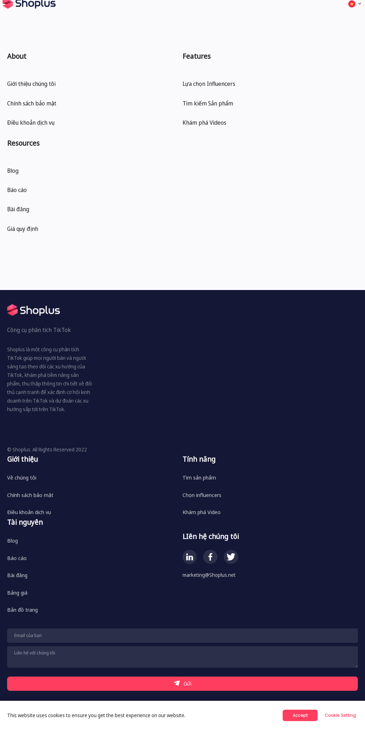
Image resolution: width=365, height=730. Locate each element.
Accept (300, 715)
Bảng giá (17, 592)
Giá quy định (22, 229)
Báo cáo (17, 190)
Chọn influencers (201, 494)
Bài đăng (18, 209)
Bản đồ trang (22, 609)
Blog (13, 171)
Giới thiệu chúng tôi (31, 84)
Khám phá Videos (204, 122)
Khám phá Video (201, 512)
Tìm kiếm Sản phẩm (207, 103)
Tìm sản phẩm (199, 477)
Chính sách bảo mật (31, 103)
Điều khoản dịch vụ (31, 122)
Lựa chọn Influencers (208, 84)
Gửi (182, 683)
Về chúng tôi (21, 477)
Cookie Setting (340, 715)
